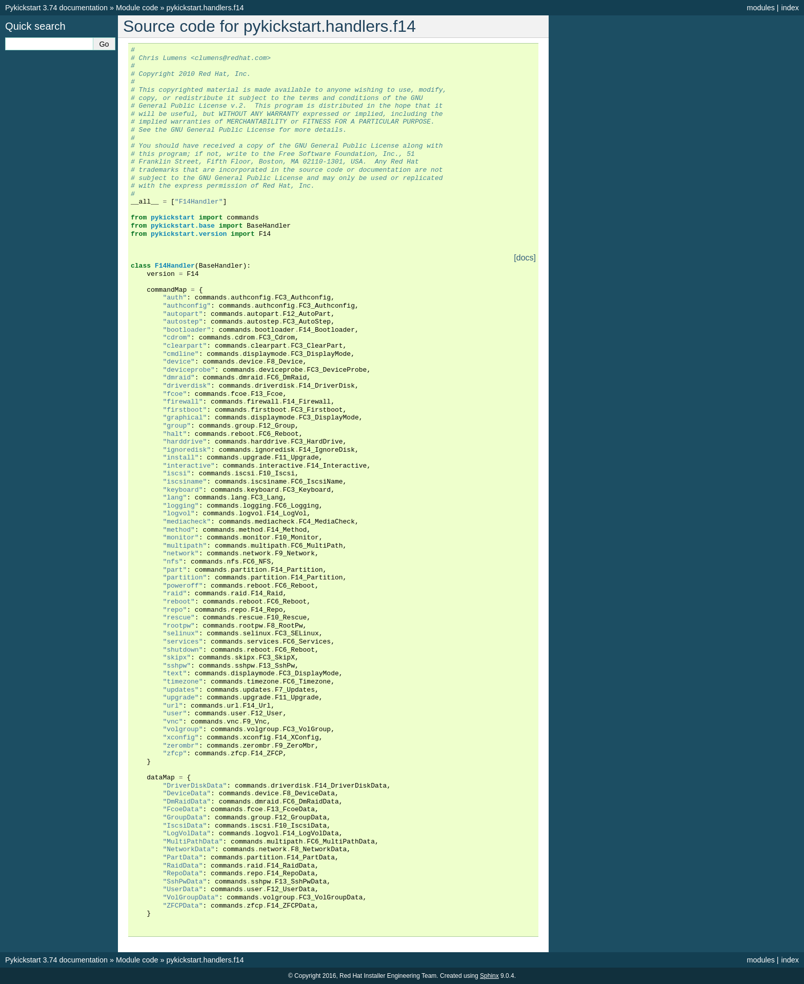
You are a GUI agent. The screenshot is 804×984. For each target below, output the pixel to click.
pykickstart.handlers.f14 (205, 8)
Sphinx (489, 975)
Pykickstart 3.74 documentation (56, 8)
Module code (137, 8)
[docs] (525, 258)
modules (760, 8)
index (790, 8)
